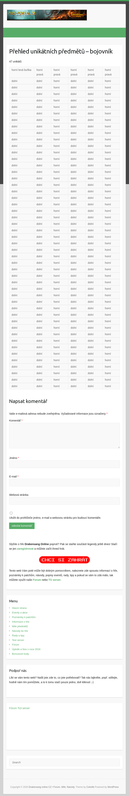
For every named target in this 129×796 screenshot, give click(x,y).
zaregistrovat (25, 548)
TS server (54, 579)
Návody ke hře (20, 630)
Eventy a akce (20, 612)
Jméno (14, 457)
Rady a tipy (18, 635)
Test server (18, 640)
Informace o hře (20, 621)
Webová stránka (18, 494)
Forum (37, 579)
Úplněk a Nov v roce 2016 (26, 649)
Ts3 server (23, 708)
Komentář (15, 420)
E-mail (13, 476)
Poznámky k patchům (24, 617)
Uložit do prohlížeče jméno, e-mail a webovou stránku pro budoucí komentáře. (55, 517)
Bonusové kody (20, 653)
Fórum (13, 708)
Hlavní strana (19, 608)
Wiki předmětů (20, 626)
